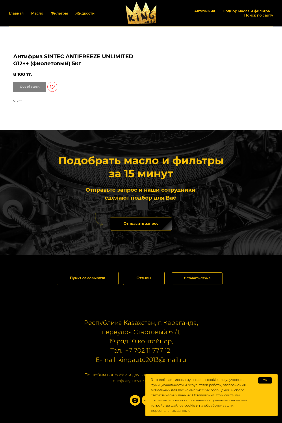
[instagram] (135, 400)
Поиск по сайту (258, 15)
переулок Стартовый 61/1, (141, 332)
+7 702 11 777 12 (147, 350)
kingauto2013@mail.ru (152, 359)
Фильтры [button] (59, 13)
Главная (16, 13)
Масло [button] (37, 13)
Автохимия (204, 11)
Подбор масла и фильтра (246, 11)
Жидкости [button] (85, 13)
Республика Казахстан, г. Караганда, (141, 322)
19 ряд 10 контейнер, (141, 341)
